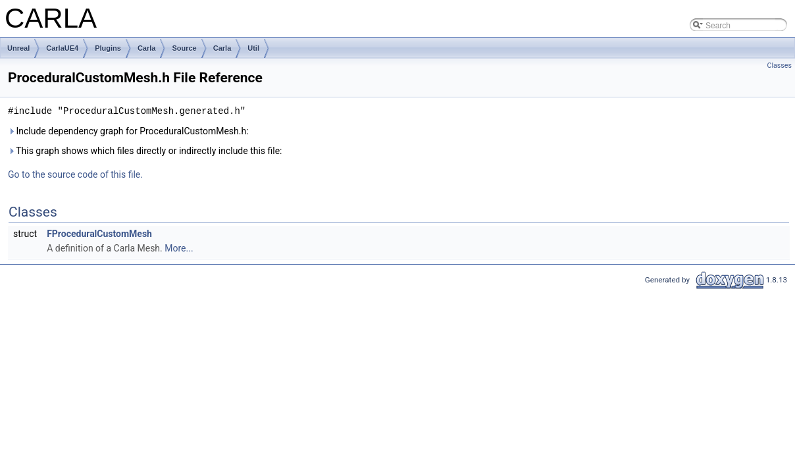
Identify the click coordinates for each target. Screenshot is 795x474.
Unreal (18, 48)
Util (253, 48)
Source (184, 48)
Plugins (108, 48)
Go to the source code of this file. (75, 174)
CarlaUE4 (62, 48)
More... (179, 248)
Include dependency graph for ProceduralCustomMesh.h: (128, 131)
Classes (779, 65)
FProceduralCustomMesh (99, 233)
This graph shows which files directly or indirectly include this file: (145, 150)
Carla (147, 48)
